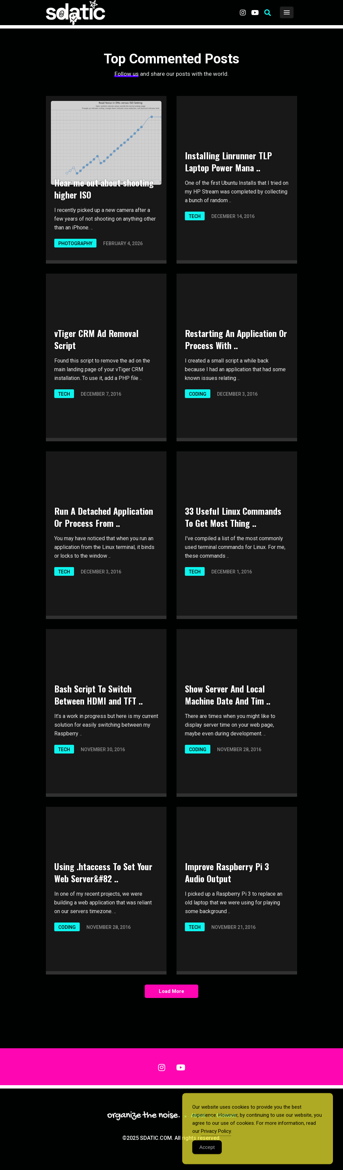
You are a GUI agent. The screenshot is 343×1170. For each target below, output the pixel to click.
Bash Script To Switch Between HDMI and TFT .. (98, 694)
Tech (195, 216)
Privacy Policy (216, 1137)
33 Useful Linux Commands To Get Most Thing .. (233, 517)
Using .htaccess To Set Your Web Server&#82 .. (103, 872)
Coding (197, 394)
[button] (268, 13)
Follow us (127, 73)
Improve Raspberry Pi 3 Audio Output (227, 872)
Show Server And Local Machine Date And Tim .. (227, 694)
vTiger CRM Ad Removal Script (96, 339)
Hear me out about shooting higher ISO (104, 188)
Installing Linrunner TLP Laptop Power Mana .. (228, 161)
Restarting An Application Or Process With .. (236, 339)
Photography (75, 243)
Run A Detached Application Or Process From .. (103, 517)
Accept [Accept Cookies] (207, 1153)
